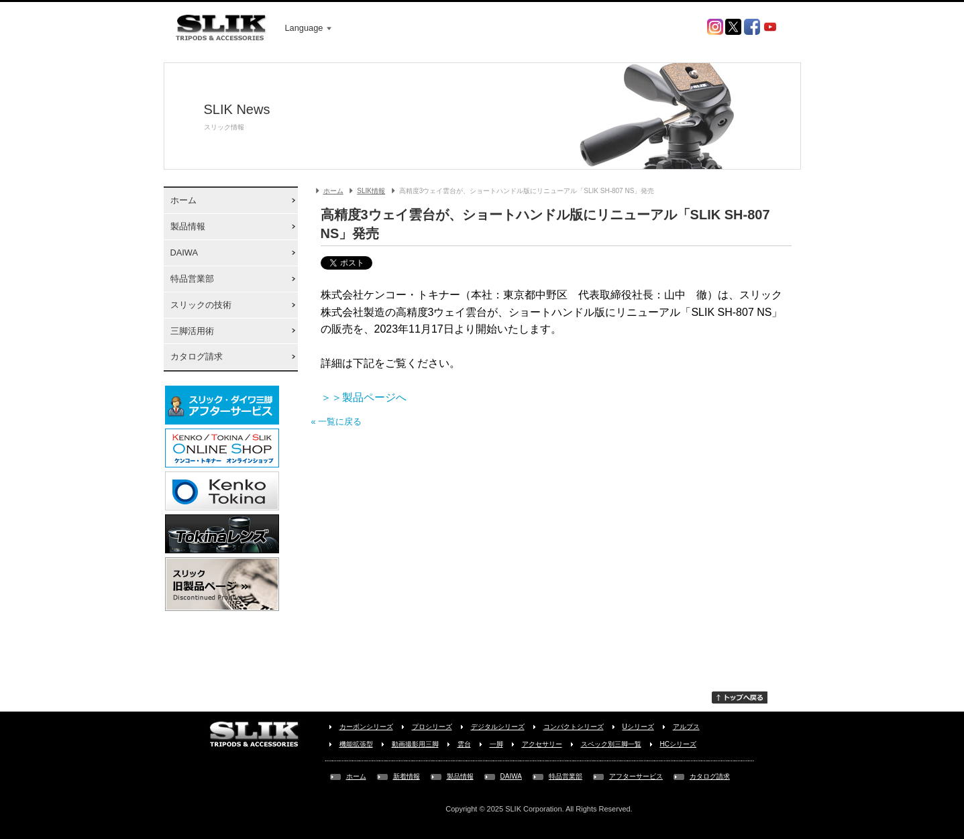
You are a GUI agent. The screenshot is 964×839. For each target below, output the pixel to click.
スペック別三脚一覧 (611, 744)
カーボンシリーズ (366, 726)
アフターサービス (636, 776)
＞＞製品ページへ (364, 397)
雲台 (464, 744)
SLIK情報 (371, 190)
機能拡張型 (356, 744)
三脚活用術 (192, 331)
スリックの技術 (200, 305)
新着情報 (406, 776)
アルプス (686, 726)
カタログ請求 (196, 356)
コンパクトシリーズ (573, 726)
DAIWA (184, 252)
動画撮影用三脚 (415, 744)
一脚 (496, 744)
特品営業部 (192, 279)
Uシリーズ (638, 726)
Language (308, 28)
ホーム (183, 200)
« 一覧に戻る (336, 421)
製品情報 (187, 226)
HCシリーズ (678, 744)
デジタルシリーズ (498, 726)
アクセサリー (542, 744)
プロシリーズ (432, 726)
